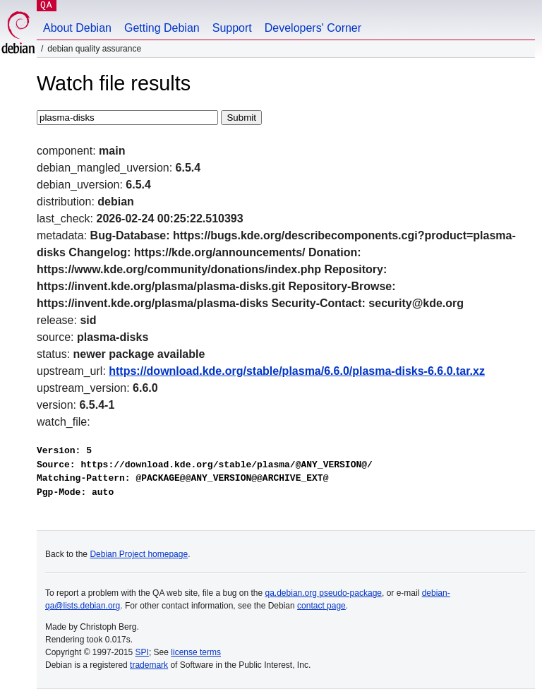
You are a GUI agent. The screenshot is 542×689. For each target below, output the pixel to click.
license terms (196, 652)
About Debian (77, 28)
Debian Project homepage (139, 554)
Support (232, 28)
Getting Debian (162, 28)
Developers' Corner (313, 28)
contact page (321, 606)
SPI (142, 652)
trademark (149, 665)
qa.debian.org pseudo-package (323, 593)
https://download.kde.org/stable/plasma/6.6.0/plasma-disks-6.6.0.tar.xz (297, 371)
